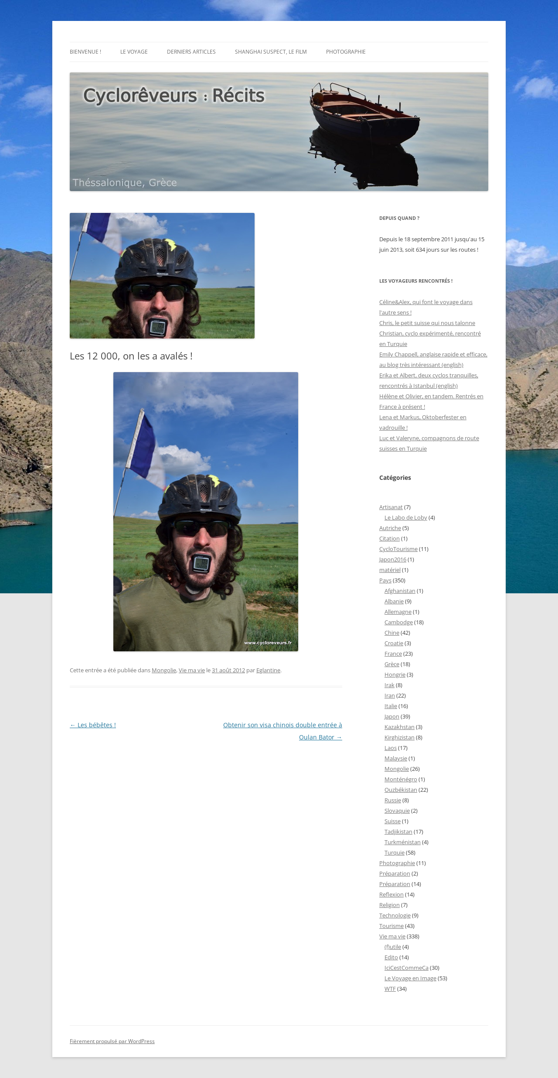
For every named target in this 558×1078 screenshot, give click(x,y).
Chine (391, 633)
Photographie (346, 51)
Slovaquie (397, 810)
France (393, 653)
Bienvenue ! (85, 51)
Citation (389, 538)
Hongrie (394, 674)
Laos (390, 748)
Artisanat (391, 507)
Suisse (392, 821)
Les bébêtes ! (93, 725)
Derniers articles (191, 51)
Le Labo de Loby (405, 517)
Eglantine (268, 670)
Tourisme (391, 926)
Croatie (393, 643)
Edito (391, 957)
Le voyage (134, 51)
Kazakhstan (399, 727)
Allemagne (398, 612)
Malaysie (395, 758)
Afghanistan (399, 591)
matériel (390, 570)
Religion (389, 905)
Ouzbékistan (400, 790)
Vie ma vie (192, 670)
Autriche (390, 528)
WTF (390, 988)
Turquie (394, 852)
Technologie (395, 915)
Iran (389, 695)
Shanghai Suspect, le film (271, 51)
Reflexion (391, 894)
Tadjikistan (398, 831)
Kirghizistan (399, 737)
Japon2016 (392, 559)
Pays (385, 580)
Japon (391, 716)
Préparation (394, 873)
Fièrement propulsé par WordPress (112, 1041)
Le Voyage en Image (410, 978)
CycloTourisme (398, 549)
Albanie (394, 601)
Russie (392, 800)
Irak (389, 685)
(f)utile (392, 947)
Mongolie (164, 670)
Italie (390, 706)
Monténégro (400, 779)
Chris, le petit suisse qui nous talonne (427, 323)
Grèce (391, 664)
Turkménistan (402, 842)
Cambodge (398, 622)
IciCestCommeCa (406, 968)
